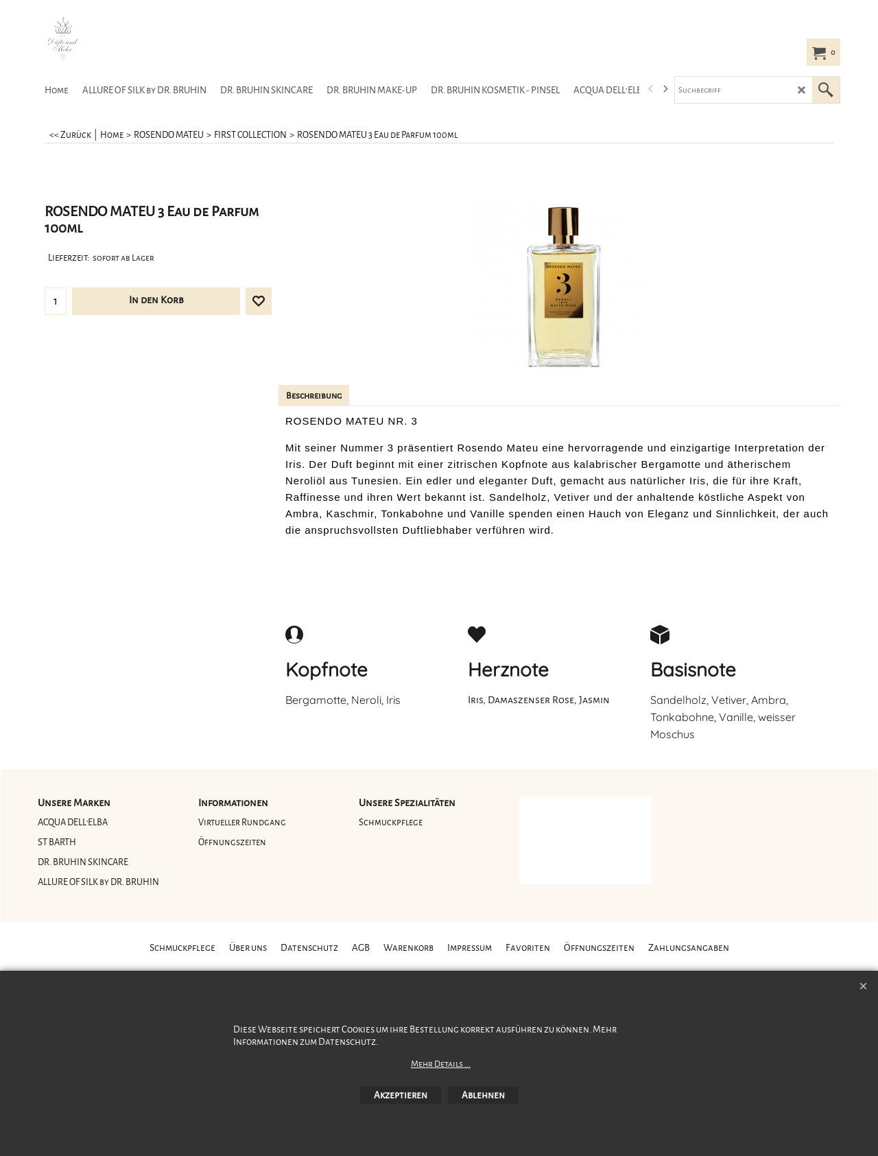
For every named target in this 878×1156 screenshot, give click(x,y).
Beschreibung (314, 396)
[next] (664, 89)
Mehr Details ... (441, 1064)
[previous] (651, 89)
